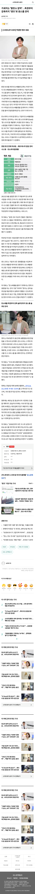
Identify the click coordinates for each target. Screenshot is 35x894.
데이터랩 (17, 869)
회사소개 (9, 878)
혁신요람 (5, 865)
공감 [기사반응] (7, 24)
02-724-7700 (28, 886)
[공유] (29, 24)
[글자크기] (33, 24)
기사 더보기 (31, 483)
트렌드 (6, 861)
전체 (6, 856)
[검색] (33, 2)
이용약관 (15, 878)
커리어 (29, 861)
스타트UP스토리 (17, 2)
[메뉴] (2, 2)
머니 (29, 856)
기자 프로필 (29, 865)
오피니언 (17, 865)
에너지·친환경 (24, 547)
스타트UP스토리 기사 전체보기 (11, 705)
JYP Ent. (28, 386)
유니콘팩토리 (7, 552)
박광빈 (13, 547)
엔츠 (4, 547)
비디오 (17, 861)
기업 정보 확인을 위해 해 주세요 (13, 468)
